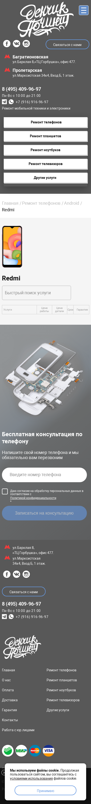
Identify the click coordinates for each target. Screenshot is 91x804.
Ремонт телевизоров (63, 700)
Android (71, 203)
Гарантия (9, 710)
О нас (6, 680)
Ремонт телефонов (41, 203)
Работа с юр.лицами (18, 730)
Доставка (10, 700)
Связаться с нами (67, 45)
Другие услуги (58, 710)
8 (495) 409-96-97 (21, 89)
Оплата (8, 690)
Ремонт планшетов (62, 680)
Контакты (10, 720)
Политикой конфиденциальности (33, 498)
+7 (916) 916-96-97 (32, 102)
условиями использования (31, 778)
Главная (10, 203)
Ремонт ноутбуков (61, 690)
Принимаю (45, 791)
